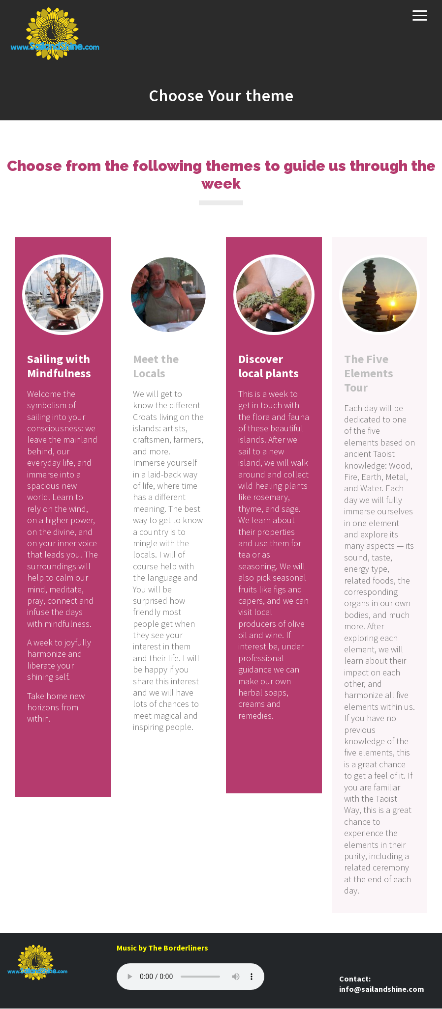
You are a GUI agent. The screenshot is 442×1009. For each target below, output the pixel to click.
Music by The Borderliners (162, 948)
